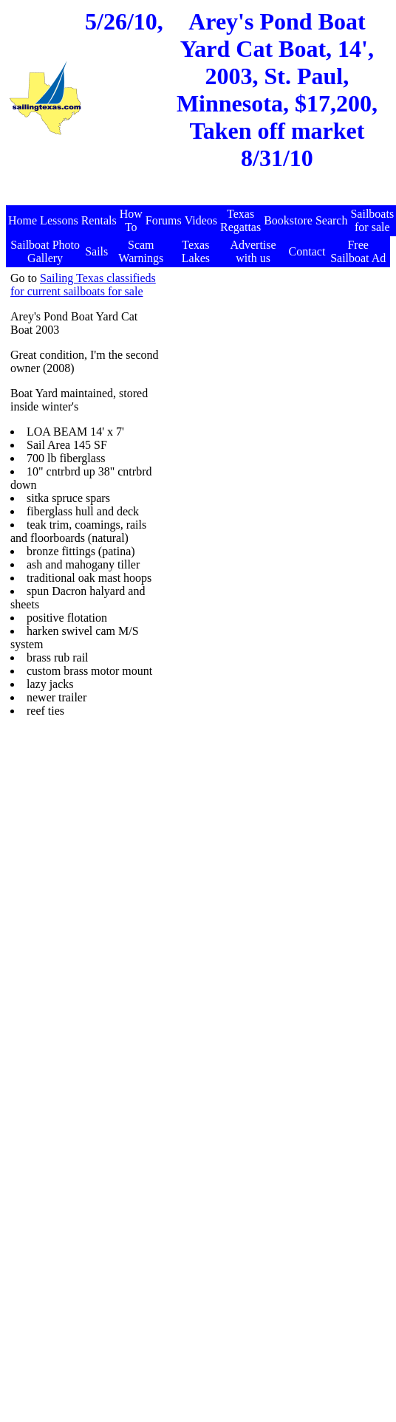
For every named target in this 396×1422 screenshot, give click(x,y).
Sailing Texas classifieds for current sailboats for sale (83, 285)
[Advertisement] (275, 364)
